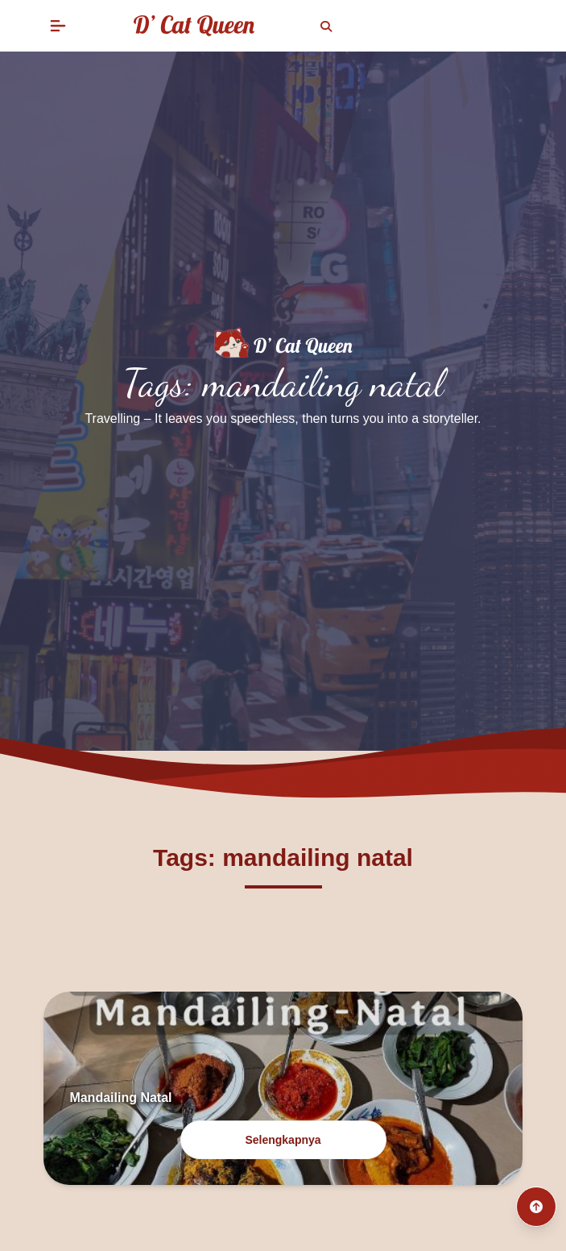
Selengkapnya (282, 1139)
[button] (58, 25)
